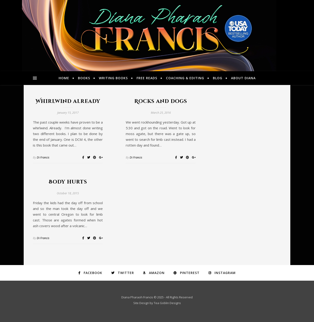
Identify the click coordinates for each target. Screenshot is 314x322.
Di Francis (43, 157)
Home (64, 78)
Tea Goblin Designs (167, 303)
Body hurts (68, 182)
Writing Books (113, 78)
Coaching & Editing (185, 78)
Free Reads (147, 78)
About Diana (243, 78)
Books (84, 78)
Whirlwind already (68, 101)
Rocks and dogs (160, 101)
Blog (217, 78)
